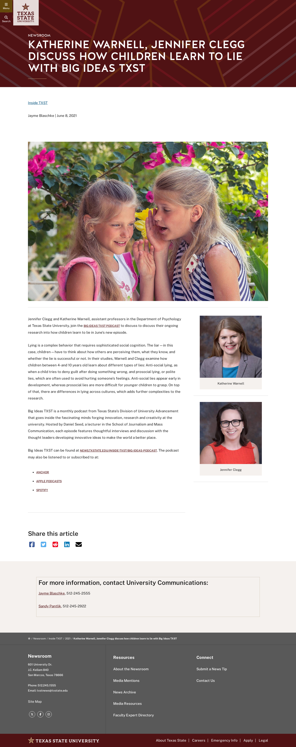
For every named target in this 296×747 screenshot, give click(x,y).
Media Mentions (126, 681)
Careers (198, 740)
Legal (263, 740)
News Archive (124, 692)
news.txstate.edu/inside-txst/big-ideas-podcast (118, 450)
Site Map (35, 702)
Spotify (42, 490)
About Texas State (171, 740)
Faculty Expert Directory (133, 715)
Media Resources (127, 703)
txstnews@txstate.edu (52, 690)
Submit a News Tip (211, 669)
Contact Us (205, 681)
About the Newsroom (131, 669)
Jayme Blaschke (52, 593)
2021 (68, 638)
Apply (248, 740)
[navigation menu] (6, 6)
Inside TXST (38, 103)
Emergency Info (224, 740)
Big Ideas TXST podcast (102, 325)
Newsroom (39, 35)
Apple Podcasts (49, 481)
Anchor (42, 472)
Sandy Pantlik (50, 606)
